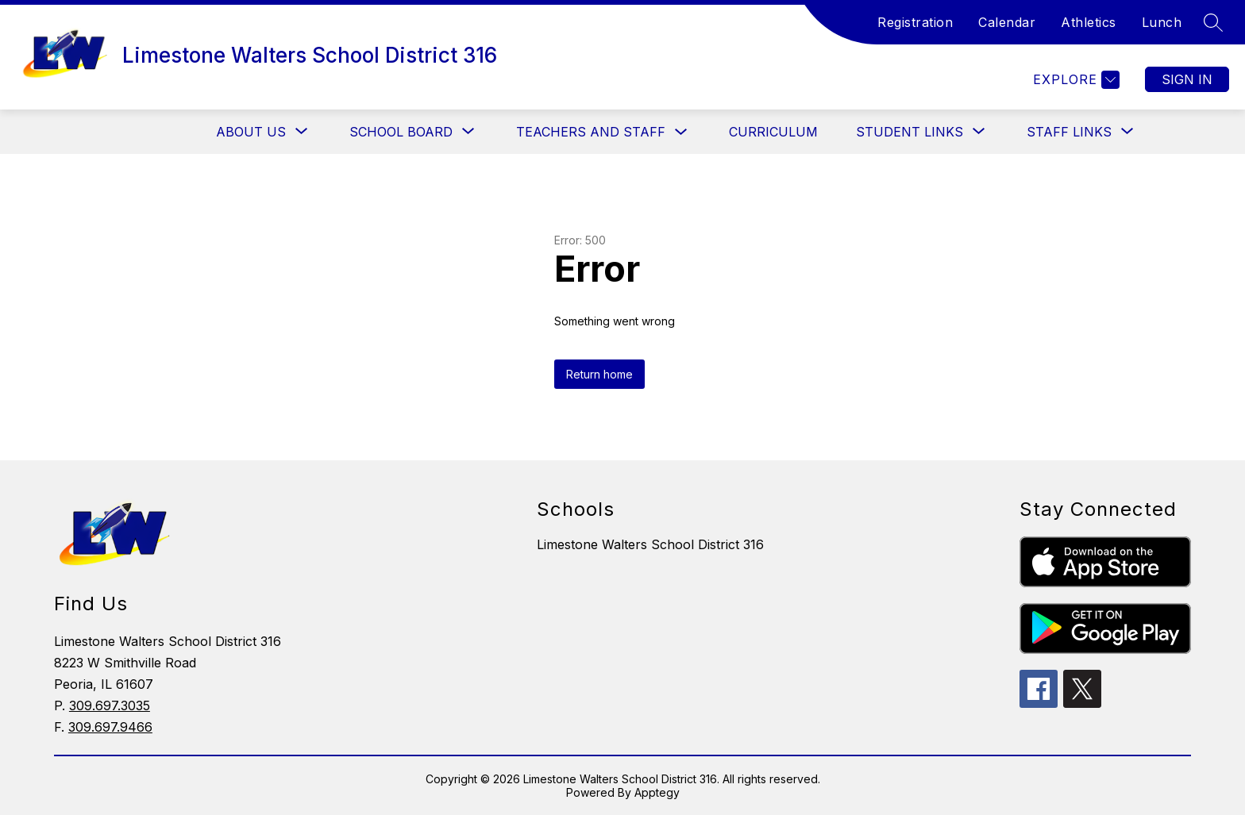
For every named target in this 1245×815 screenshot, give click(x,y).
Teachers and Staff (590, 132)
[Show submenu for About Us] (251, 131)
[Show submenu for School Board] (401, 131)
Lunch (1162, 22)
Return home (599, 374)
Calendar (1006, 22)
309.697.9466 (110, 727)
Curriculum (773, 132)
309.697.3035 (109, 705)
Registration (915, 22)
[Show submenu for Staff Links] (1069, 131)
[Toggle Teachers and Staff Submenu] (681, 132)
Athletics (1088, 22)
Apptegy (657, 792)
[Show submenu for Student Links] (909, 131)
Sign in (1187, 79)
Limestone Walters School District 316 (650, 544)
